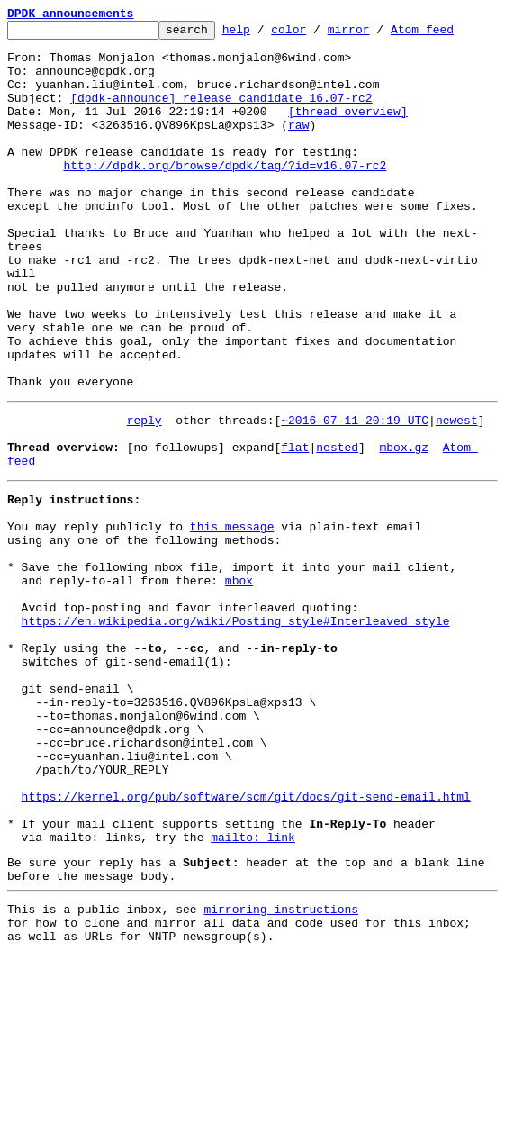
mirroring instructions (280, 1071)
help (264, 34)
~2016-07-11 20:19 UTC (354, 495)
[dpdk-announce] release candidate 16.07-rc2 (221, 113)
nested (337, 528)
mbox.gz (403, 528)
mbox (239, 683)
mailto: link (253, 991)
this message (232, 618)
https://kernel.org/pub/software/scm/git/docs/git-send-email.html (246, 942)
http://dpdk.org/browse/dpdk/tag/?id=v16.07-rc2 (224, 194)
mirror (377, 34)
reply (144, 495)
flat (295, 528)
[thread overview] (348, 130)
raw (298, 146)
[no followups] (176, 528)
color (316, 34)
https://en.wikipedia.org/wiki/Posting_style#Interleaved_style (236, 731)
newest (457, 495)
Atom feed (450, 34)
